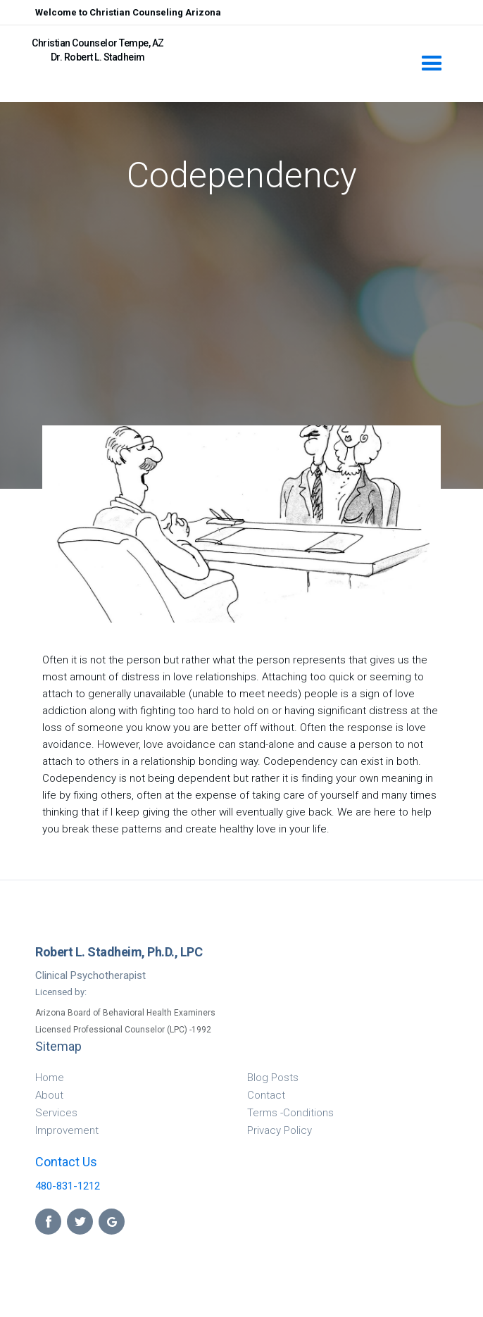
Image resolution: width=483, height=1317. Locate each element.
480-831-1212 (67, 1186)
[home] (218, 44)
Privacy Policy (279, 1130)
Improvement (67, 1130)
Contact (266, 1095)
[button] (432, 63)
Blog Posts (273, 1077)
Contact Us (66, 1161)
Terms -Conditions (290, 1112)
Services (56, 1112)
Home (49, 1077)
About (49, 1095)
